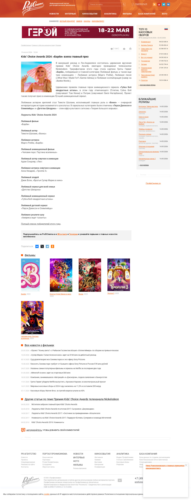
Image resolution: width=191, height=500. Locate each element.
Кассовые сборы (122, 462)
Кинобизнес (98, 21)
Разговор (142, 141)
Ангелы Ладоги (147, 45)
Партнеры (46, 460)
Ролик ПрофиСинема (50, 462)
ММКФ (79, 21)
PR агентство (28, 454)
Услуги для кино (145, 462)
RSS (154, 4)
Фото (164, 14)
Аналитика (110, 14)
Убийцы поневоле (145, 129)
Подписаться (141, 4)
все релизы (144, 165)
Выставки (98, 462)
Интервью (70, 14)
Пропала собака (145, 134)
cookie (46, 494)
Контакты (25, 467)
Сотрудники (46, 464)
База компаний (146, 14)
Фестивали (99, 457)
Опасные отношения (146, 146)
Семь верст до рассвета (146, 50)
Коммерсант (146, 42)
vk (168, 4)
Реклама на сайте (28, 464)
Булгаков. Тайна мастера (148, 106)
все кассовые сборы (147, 85)
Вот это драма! (146, 57)
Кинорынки (99, 464)
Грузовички (145, 61)
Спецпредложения (28, 462)
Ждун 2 (144, 54)
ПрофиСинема (26, 45)
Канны (87, 21)
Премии (58, 45)
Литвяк (144, 64)
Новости (54, 14)
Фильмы (127, 14)
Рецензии (120, 464)
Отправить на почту (130, 48)
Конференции (100, 467)
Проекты (24, 460)
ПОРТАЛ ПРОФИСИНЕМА (54, 454)
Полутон (144, 80)
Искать (123, 4)
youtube (159, 4)
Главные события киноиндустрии (43, 45)
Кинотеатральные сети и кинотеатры (153, 460)
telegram (164, 4)
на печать (124, 49)
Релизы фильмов (79, 468)
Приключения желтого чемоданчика (146, 70)
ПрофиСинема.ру (153, 183)
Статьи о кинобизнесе (124, 460)
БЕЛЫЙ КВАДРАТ (67, 21)
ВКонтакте (62, 234)
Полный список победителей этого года (40, 224)
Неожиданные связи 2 (147, 159)
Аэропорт (142, 112)
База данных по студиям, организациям (154, 457)
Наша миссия (47, 457)
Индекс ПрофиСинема (124, 457)
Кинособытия (89, 14)
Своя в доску (144, 117)
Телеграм (73, 234)
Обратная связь (48, 467)
